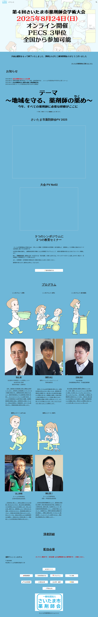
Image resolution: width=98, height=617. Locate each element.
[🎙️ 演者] (71, 575)
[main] (49, 56)
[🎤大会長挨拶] (26, 582)
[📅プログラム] (56, 575)
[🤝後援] (71, 582)
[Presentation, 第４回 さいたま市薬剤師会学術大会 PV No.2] (49, 209)
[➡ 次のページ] (49, 569)
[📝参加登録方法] (49, 270)
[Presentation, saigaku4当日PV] (49, 152)
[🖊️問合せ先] (49, 588)
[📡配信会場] (41, 582)
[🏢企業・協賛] (56, 582)
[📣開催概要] (26, 575)
